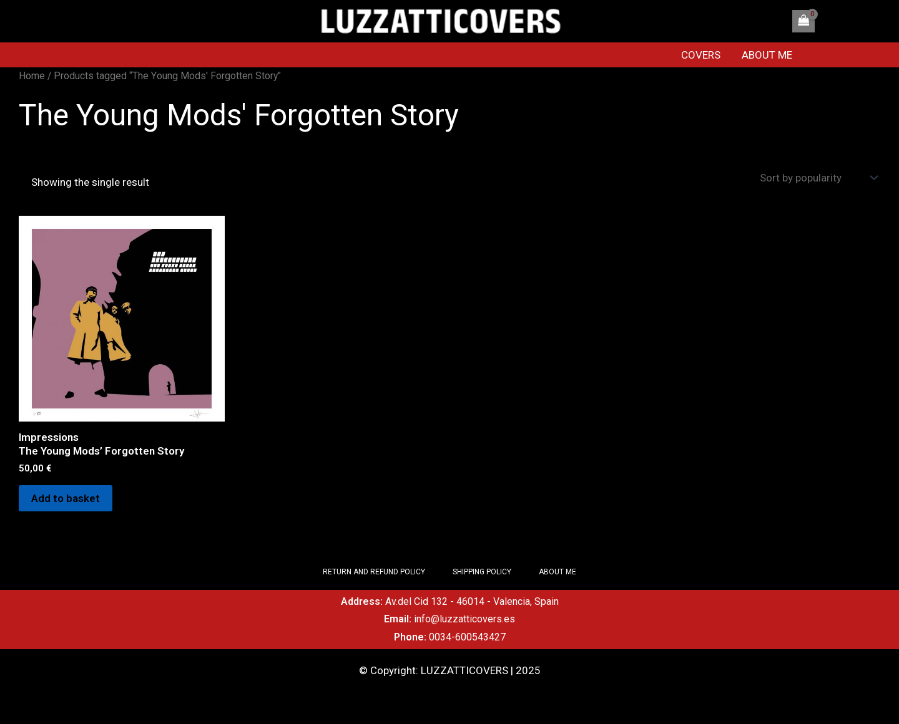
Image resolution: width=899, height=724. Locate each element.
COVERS (700, 55)
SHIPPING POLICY (482, 571)
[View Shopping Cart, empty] (803, 21)
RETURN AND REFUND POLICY (374, 571)
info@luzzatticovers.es (464, 619)
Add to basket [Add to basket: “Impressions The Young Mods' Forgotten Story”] (65, 498)
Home (32, 76)
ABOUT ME (767, 55)
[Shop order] (817, 178)
